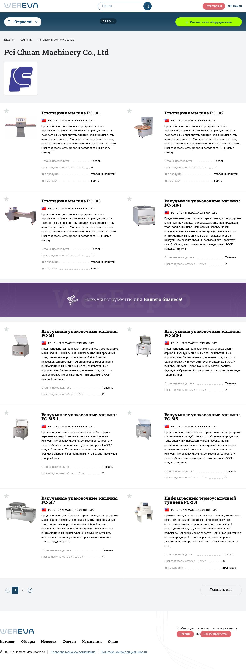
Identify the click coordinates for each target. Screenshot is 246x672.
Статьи (69, 641)
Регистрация (214, 6)
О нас (113, 641)
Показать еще (221, 590)
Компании (92, 641)
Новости (49, 641)
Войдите (185, 634)
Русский (106, 21)
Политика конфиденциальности (124, 652)
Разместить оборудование (211, 22)
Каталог (7, 641)
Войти (237, 6)
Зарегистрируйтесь (216, 634)
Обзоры (28, 641)
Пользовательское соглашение (73, 652)
